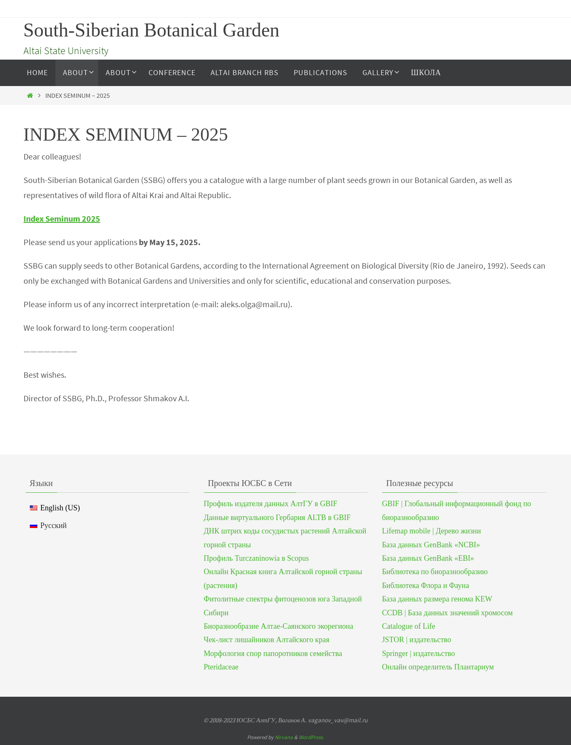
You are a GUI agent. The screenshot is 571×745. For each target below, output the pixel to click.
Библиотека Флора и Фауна (425, 585)
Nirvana (284, 737)
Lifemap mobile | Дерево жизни (431, 531)
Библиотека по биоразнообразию (435, 571)
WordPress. (311, 737)
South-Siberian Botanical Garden (151, 30)
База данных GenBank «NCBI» (431, 545)
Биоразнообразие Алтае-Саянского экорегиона (278, 626)
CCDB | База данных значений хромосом (447, 613)
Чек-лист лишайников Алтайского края (267, 639)
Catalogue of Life (408, 626)
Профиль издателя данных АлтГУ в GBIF (270, 503)
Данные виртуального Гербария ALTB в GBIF (277, 517)
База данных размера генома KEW (437, 599)
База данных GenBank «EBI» (428, 558)
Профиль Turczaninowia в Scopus (256, 558)
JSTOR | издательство (416, 639)
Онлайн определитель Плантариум (438, 667)
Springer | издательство (418, 653)
